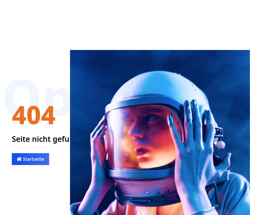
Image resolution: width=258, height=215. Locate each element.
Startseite (30, 159)
